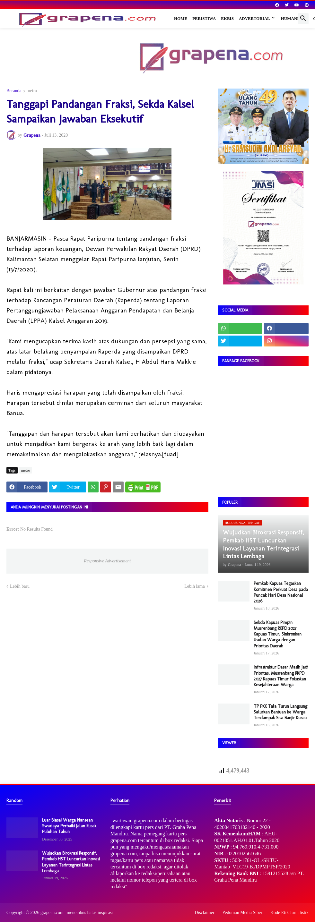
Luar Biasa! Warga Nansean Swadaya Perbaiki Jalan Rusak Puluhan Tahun (69, 825)
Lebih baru (20, 586)
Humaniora (294, 18)
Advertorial (254, 18)
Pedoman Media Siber (242, 912)
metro (32, 91)
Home (180, 18)
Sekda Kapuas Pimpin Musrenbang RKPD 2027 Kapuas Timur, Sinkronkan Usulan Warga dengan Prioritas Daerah (278, 634)
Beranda (14, 91)
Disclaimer (204, 912)
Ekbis (227, 18)
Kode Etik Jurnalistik (289, 912)
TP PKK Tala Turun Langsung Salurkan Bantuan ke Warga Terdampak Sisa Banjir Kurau (280, 712)
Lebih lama (194, 586)
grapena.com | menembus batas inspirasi (76, 912)
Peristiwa (204, 18)
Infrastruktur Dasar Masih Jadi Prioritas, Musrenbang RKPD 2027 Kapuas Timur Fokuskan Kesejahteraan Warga (281, 675)
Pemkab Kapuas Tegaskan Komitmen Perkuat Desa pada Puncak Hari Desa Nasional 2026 (281, 592)
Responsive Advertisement (107, 561)
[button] (303, 18)
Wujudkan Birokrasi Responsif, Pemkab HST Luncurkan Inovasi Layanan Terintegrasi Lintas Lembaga (71, 862)
